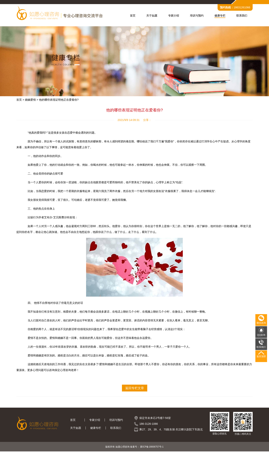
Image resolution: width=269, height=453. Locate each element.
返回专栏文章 (134, 389)
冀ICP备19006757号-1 (151, 448)
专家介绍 (172, 16)
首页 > (22, 100)
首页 (131, 16)
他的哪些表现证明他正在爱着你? (60, 100)
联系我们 (240, 16)
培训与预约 (195, 16)
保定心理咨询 (67, 371)
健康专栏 (218, 16)
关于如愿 (150, 16)
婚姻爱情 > (32, 100)
